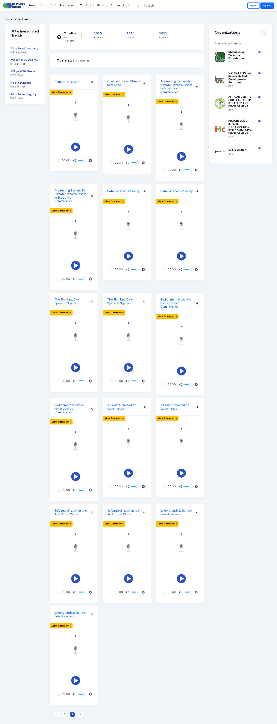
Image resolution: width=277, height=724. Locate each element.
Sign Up (267, 5)
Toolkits (86, 5)
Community (119, 5)
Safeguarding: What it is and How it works (70, 512)
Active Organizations (241, 44)
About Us (47, 5)
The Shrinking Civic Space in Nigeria (67, 301)
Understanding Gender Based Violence (176, 512)
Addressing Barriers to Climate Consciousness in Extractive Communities (176, 87)
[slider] (59, 160)
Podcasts (24, 19)
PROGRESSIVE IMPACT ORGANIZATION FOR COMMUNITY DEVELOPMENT (239, 127)
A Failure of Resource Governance (121, 406)
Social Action (237, 149)
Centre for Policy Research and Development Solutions (239, 77)
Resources (67, 5)
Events (102, 5)
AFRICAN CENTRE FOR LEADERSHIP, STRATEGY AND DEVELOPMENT (239, 101)
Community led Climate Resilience (123, 83)
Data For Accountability (123, 191)
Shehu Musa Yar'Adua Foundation (236, 55)
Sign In (253, 5)
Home (33, 5)
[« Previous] (57, 714)
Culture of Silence (66, 82)
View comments (61, 92)
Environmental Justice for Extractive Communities (175, 303)
